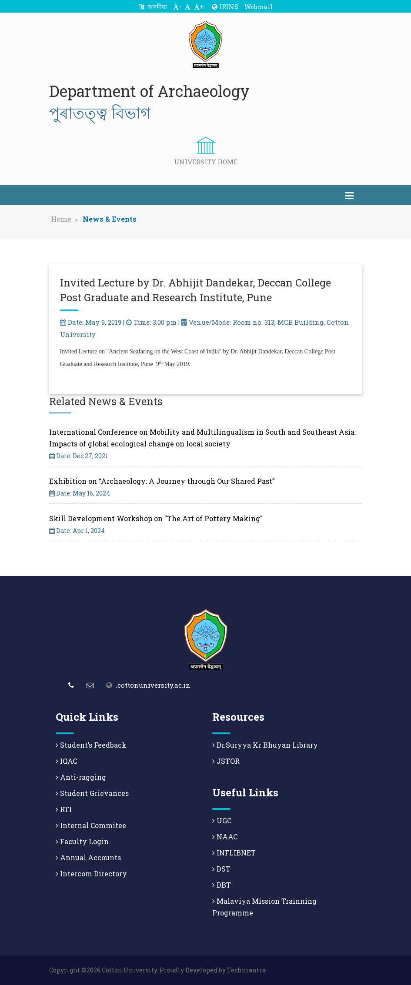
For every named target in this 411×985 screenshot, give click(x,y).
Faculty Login (82, 841)
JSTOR (226, 760)
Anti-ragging (81, 777)
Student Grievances (92, 793)
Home (61, 218)
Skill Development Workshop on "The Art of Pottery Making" (156, 518)
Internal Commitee (91, 825)
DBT (221, 884)
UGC (221, 820)
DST (221, 868)
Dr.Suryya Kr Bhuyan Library (265, 744)
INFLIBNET (234, 852)
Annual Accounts (88, 857)
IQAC (66, 760)
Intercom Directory (91, 873)
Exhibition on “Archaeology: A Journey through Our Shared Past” (162, 481)
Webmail (258, 6)
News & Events (110, 218)
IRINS (225, 6)
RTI (64, 809)
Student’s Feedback (91, 744)
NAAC (224, 836)
